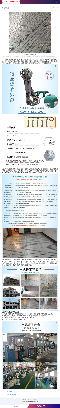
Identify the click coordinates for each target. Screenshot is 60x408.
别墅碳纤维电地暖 (11, 391)
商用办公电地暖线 (11, 394)
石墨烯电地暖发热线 (40, 61)
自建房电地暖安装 (7, 169)
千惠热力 (53, 261)
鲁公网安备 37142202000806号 (30, 401)
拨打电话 (43, 406)
